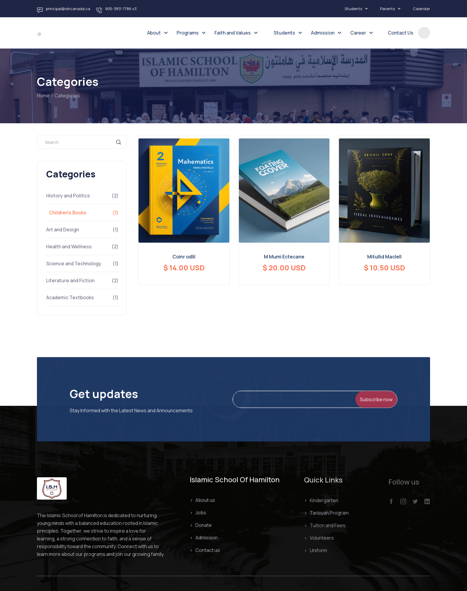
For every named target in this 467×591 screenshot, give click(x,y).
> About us (202, 500)
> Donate (201, 525)
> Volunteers (319, 541)
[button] (359, 8)
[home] (39, 32)
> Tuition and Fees (324, 528)
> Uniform (315, 554)
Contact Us (400, 32)
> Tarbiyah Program (326, 516)
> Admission (204, 538)
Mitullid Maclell (384, 256)
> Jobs (198, 513)
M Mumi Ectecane (284, 256)
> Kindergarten (321, 503)
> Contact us (205, 550)
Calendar (421, 8)
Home (43, 95)
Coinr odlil (183, 256)
